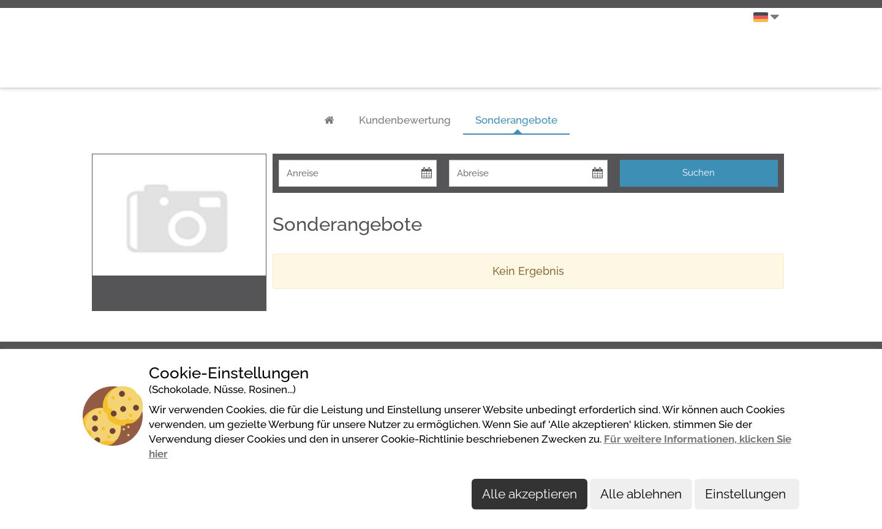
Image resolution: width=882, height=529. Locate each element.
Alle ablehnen (641, 493)
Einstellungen (747, 493)
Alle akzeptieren (529, 493)
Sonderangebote (516, 120)
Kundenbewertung (405, 120)
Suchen (698, 172)
